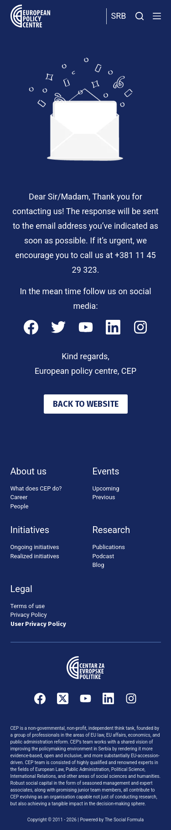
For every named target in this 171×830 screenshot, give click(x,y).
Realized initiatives (34, 556)
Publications (109, 547)
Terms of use (27, 606)
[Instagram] (140, 327)
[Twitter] (58, 327)
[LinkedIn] (113, 327)
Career (19, 497)
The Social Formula (124, 819)
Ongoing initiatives (34, 547)
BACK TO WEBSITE (86, 404)
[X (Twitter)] (62, 698)
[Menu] (157, 16)
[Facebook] (31, 327)
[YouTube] (86, 327)
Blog (98, 564)
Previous (104, 497)
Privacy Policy (28, 614)
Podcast (103, 556)
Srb (118, 16)
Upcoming (106, 488)
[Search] (139, 16)
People (19, 506)
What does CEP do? (36, 488)
